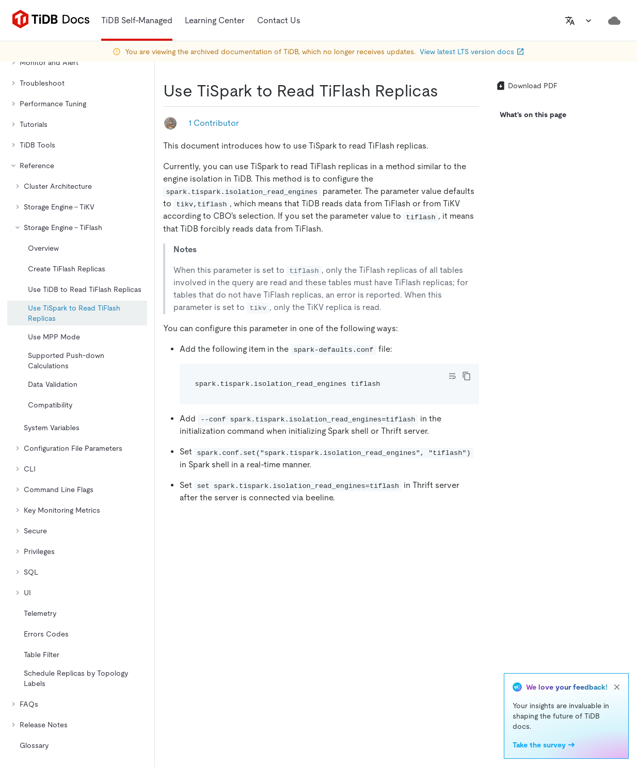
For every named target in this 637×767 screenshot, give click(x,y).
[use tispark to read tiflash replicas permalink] (446, 91)
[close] (617, 687)
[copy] (466, 376)
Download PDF (527, 85)
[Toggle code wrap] (452, 376)
